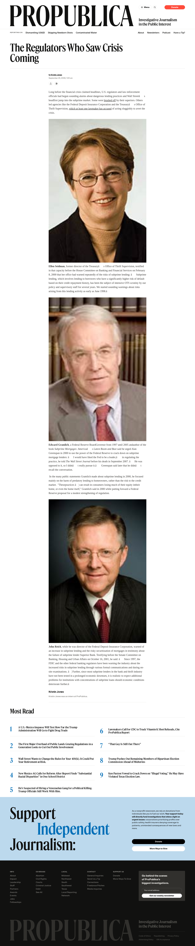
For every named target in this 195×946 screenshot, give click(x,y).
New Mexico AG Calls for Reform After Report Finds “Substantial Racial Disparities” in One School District (55, 775)
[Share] (51, 84)
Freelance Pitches (95, 885)
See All (39, 892)
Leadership (15, 882)
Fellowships (15, 902)
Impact (13, 879)
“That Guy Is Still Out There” (124, 744)
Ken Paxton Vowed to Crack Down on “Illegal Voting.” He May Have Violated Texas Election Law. (146, 775)
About (141, 32)
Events (13, 895)
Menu (146, 7)
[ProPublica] (72, 15)
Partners (14, 889)
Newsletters (153, 32)
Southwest (66, 885)
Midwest (65, 875)
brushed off (110, 100)
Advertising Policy (146, 939)
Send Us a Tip (93, 879)
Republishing (159, 936)
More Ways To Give (122, 879)
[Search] (155, 7)
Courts (39, 882)
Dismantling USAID (35, 32)
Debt (38, 889)
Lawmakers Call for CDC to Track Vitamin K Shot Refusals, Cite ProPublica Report (144, 731)
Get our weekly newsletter (161, 895)
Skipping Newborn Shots (60, 32)
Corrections (92, 882)
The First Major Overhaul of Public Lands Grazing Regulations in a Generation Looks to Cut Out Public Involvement (55, 746)
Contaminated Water (86, 32)
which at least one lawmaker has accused (90, 108)
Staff (12, 885)
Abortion (40, 875)
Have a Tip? (179, 32)
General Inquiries (95, 875)
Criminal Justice (43, 885)
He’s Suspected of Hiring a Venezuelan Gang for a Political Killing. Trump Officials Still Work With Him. (55, 790)
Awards (13, 892)
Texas (64, 889)
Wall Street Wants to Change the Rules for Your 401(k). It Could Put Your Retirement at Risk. (56, 760)
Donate (174, 7)
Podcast (166, 32)
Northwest (66, 879)
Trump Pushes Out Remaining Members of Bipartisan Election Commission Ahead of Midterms (143, 760)
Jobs (12, 899)
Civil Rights (41, 879)
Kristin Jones (56, 75)
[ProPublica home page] (72, 930)
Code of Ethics (145, 936)
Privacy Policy (173, 936)
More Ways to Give (158, 848)
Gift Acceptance (163, 939)
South (64, 882)
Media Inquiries (94, 889)
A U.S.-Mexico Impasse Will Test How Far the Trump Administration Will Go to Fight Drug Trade (47, 729)
